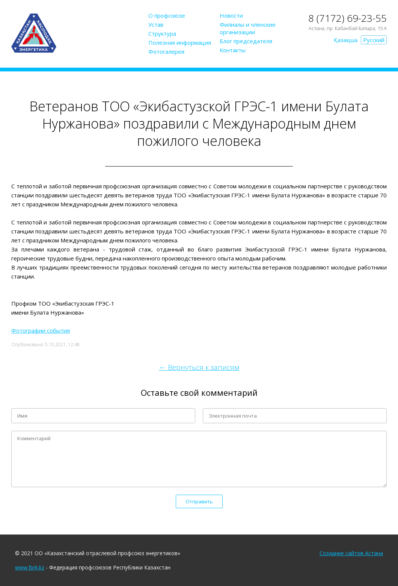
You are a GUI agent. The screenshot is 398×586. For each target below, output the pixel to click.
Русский (373, 40)
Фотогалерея (166, 51)
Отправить (199, 501)
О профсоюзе (166, 15)
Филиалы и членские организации (248, 28)
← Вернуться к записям (199, 367)
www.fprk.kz (29, 567)
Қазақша (345, 40)
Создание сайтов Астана (351, 553)
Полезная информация (179, 42)
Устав (155, 24)
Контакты (233, 50)
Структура (162, 33)
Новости (231, 15)
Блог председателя (246, 41)
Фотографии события (40, 330)
